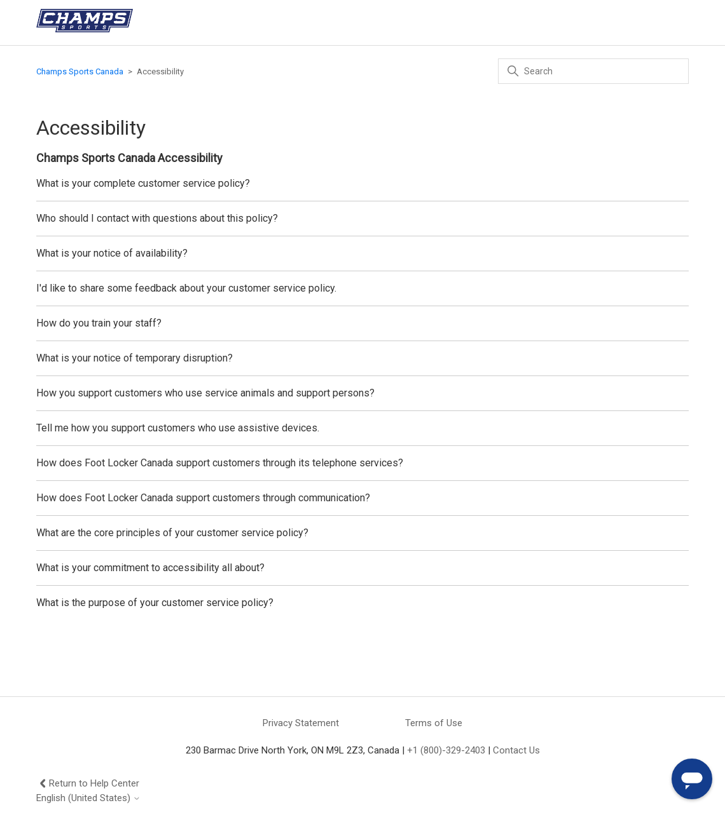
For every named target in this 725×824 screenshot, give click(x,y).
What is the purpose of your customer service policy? (154, 603)
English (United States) (88, 798)
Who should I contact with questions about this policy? (157, 218)
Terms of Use (433, 723)
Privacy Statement (301, 723)
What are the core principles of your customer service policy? (172, 533)
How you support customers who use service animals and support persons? (205, 393)
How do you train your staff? (99, 323)
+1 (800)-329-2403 (446, 750)
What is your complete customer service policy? (143, 183)
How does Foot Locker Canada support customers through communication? (203, 498)
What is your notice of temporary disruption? (134, 358)
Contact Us (516, 750)
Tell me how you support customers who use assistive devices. (177, 428)
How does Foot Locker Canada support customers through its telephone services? (219, 463)
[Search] (593, 71)
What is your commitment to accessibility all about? (150, 568)
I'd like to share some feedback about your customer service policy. (186, 288)
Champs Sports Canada (79, 71)
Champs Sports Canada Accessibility (129, 158)
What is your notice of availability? (112, 253)
